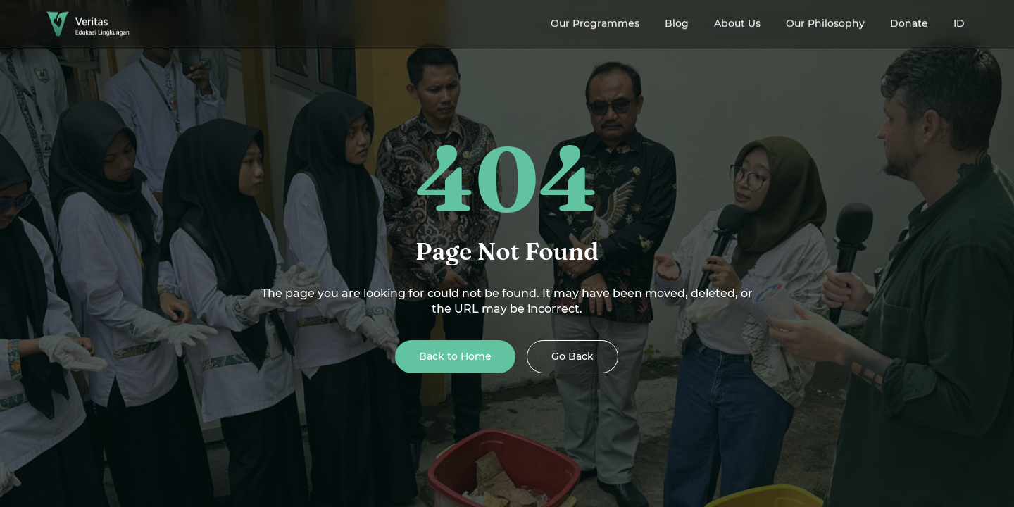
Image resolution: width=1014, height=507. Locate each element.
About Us (737, 21)
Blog (677, 21)
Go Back (572, 356)
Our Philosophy (825, 21)
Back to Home (455, 356)
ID (959, 21)
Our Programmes (595, 21)
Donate (909, 21)
